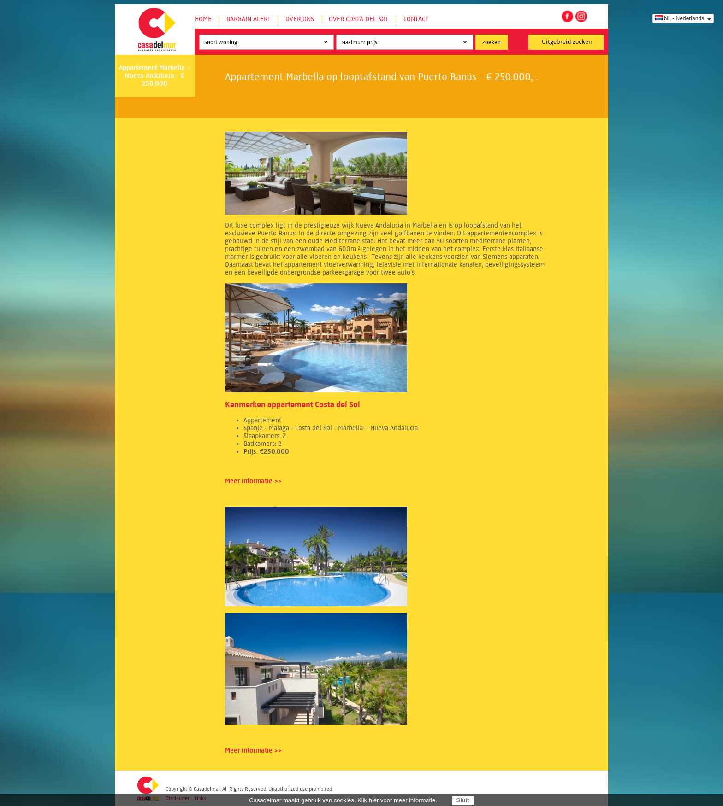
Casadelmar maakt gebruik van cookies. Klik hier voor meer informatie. (343, 800)
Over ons (299, 19)
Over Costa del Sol (359, 19)
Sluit (462, 800)
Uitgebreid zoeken (567, 42)
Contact (415, 19)
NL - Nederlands (679, 18)
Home (203, 19)
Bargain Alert (248, 19)
